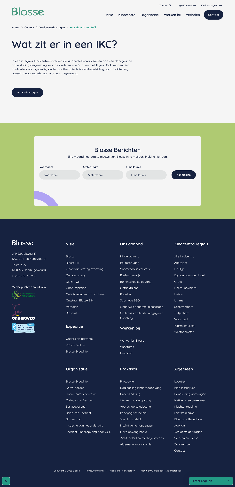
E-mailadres (133, 167)
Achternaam (90, 167)
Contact (213, 15)
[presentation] (64, 187)
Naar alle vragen (27, 92)
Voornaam (46, 167)
